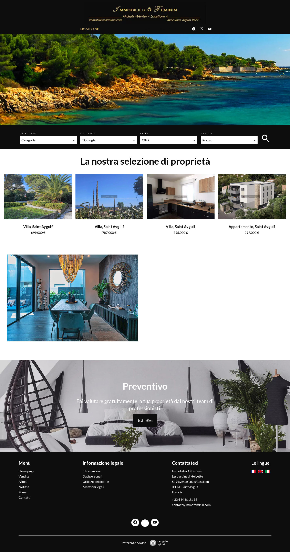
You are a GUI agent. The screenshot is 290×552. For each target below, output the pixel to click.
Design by (158, 543)
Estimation (145, 420)
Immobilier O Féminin (187, 471)
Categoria (28, 133)
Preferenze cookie (133, 543)
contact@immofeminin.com (191, 505)
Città (144, 133)
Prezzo (206, 133)
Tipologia (88, 133)
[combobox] (48, 140)
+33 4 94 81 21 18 (184, 499)
